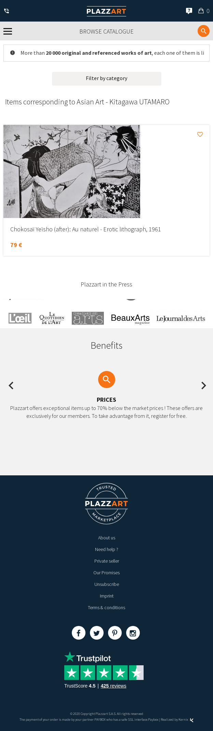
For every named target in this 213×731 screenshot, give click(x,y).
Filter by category (106, 78)
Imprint (107, 596)
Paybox (153, 719)
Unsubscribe (106, 584)
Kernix (186, 719)
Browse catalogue (106, 31)
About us (106, 538)
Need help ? (106, 549)
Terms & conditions (106, 607)
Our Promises (106, 572)
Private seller (106, 561)
